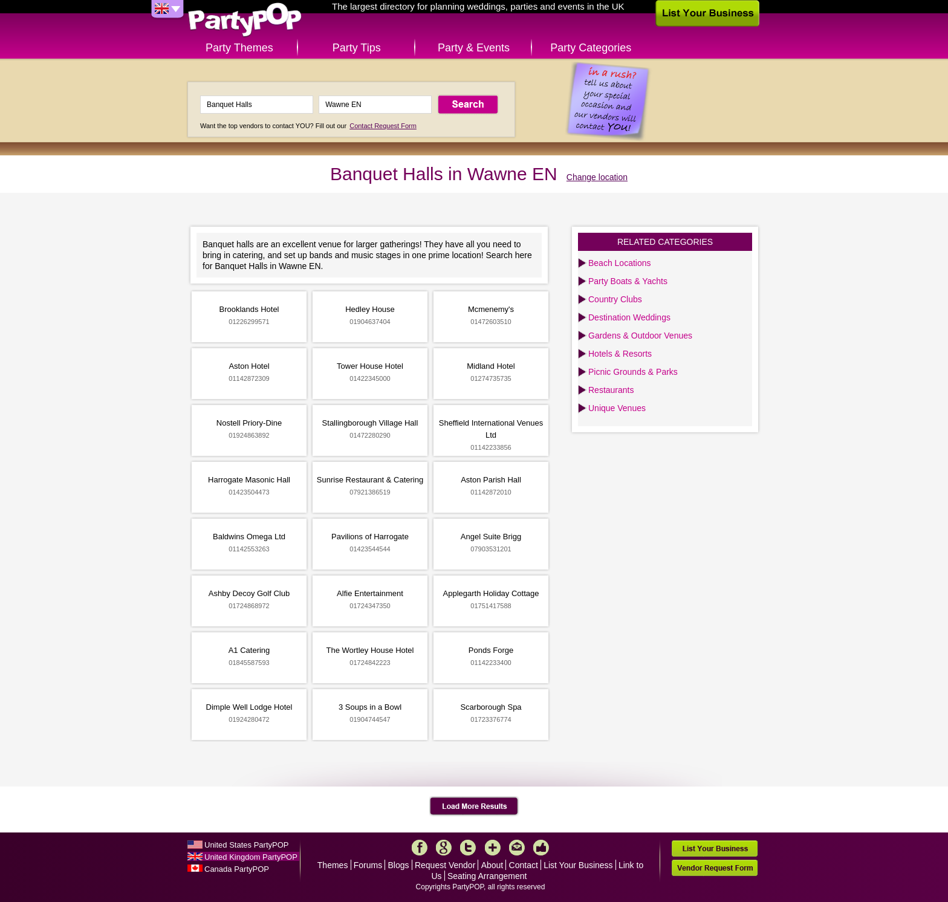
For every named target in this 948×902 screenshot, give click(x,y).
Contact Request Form (383, 125)
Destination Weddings (629, 317)
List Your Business (578, 865)
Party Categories (590, 48)
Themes (332, 865)
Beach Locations (619, 263)
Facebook (419, 847)
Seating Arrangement (487, 876)
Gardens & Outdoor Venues (640, 335)
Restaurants (611, 390)
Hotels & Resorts (620, 354)
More (493, 847)
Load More (474, 806)
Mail (517, 847)
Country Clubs (615, 299)
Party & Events (474, 48)
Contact (523, 865)
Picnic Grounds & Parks (633, 372)
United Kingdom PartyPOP (250, 856)
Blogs (398, 865)
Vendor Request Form (714, 868)
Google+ (444, 847)
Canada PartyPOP (236, 869)
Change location (597, 177)
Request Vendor (445, 865)
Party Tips (357, 48)
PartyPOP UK (244, 20)
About (492, 865)
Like (541, 847)
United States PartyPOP (246, 844)
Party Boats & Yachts (627, 281)
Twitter (468, 847)
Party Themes (239, 48)
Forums (368, 865)
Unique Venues (617, 408)
